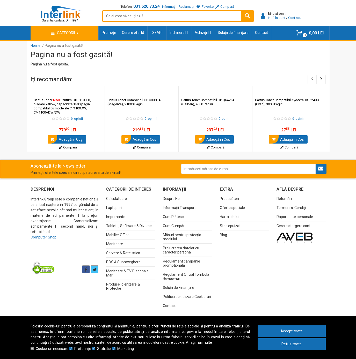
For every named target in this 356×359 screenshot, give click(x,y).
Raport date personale (295, 217)
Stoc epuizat (230, 226)
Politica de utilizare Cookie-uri (187, 297)
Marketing (125, 349)
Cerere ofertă (133, 33)
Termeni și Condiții (292, 208)
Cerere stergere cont (293, 226)
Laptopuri (114, 208)
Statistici (104, 349)
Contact (261, 33)
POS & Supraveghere (123, 262)
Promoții (109, 33)
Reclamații (186, 7)
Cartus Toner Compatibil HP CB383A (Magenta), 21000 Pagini (134, 102)
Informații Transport (179, 208)
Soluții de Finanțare (178, 288)
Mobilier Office (117, 235)
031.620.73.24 (146, 6)
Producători (229, 199)
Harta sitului (229, 217)
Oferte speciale (232, 208)
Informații (169, 7)
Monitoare (114, 244)
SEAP (157, 33)
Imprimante (115, 217)
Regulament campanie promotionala (181, 263)
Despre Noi (171, 199)
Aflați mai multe (199, 342)
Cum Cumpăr (174, 226)
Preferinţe (82, 349)
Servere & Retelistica (123, 253)
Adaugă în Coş (65, 139)
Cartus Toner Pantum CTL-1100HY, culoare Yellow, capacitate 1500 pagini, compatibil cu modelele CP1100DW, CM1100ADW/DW (62, 106)
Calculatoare (116, 199)
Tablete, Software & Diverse (129, 226)
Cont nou (295, 18)
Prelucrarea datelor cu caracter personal (181, 250)
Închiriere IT (179, 33)
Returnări (284, 199)
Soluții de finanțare (233, 33)
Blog (223, 235)
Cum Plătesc (173, 217)
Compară (68, 147)
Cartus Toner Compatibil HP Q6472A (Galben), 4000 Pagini (208, 102)
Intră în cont (276, 18)
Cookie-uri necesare (52, 349)
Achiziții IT (203, 33)
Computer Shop (43, 237)
